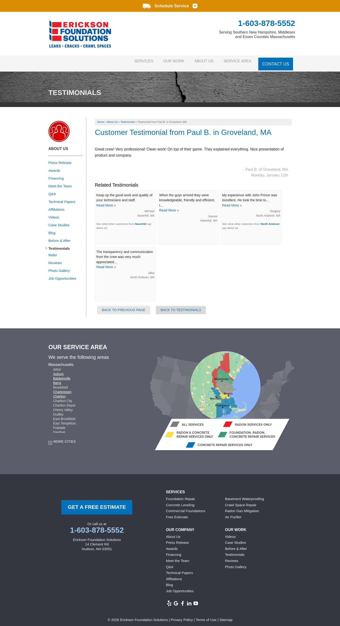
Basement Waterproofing (244, 495)
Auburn (58, 370)
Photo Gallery (59, 267)
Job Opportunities (62, 275)
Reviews (55, 259)
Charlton (59, 392)
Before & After (59, 237)
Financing (56, 174)
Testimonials (59, 245)
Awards (54, 167)
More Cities (64, 438)
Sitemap (225, 616)
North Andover (270, 220)
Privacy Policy (182, 616)
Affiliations (56, 206)
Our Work (163, 62)
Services (129, 62)
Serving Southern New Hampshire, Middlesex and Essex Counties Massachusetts (257, 34)
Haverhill (140, 220)
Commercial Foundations (185, 507)
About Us (198, 62)
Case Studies (58, 221)
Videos (53, 213)
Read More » (106, 201)
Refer (52, 251)
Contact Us (276, 62)
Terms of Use (206, 616)
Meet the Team (60, 182)
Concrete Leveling (180, 501)
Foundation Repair (180, 495)
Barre (57, 379)
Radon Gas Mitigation (242, 507)
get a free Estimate (97, 503)
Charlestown (62, 388)
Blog (51, 229)
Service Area (236, 62)
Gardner (59, 428)
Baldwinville (61, 375)
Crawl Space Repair (240, 501)
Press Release (60, 159)
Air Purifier (233, 513)
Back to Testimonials (181, 306)
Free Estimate (177, 513)
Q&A (52, 190)
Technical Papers (61, 198)
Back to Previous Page (123, 306)
